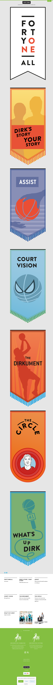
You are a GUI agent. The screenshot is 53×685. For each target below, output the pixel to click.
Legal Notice (26, 659)
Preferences (32, 681)
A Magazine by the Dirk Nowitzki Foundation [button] (26, 4)
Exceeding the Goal (25, 622)
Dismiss (26, 681)
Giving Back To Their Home (41, 622)
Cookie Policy (26, 683)
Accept (21, 681)
